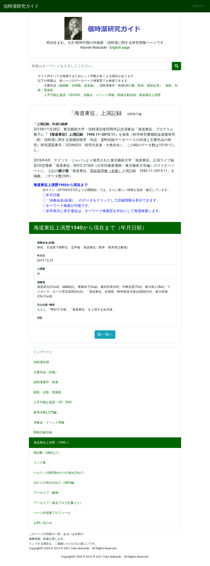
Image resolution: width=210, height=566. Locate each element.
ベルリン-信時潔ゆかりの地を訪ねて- (59, 473)
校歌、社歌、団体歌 (49, 392)
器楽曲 (88, 85)
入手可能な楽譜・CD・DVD (54, 402)
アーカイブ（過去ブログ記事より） (58, 503)
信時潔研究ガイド (21, 6)
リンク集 (40, 462)
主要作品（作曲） (48, 372)
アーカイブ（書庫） (47, 493)
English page (120, 47)
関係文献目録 (126, 95)
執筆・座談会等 (148, 85)
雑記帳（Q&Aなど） (49, 453)
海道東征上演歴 (150, 95)
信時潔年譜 (41, 362)
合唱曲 (76, 85)
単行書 (130, 85)
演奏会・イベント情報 (98, 95)
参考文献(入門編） (48, 412)
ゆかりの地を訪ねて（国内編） (57, 483)
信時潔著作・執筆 (48, 382)
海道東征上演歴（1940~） (52, 442)
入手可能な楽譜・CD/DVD (62, 95)
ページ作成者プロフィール (52, 513)
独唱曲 (64, 85)
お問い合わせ (43, 523)
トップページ (43, 352)
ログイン (198, 6)
